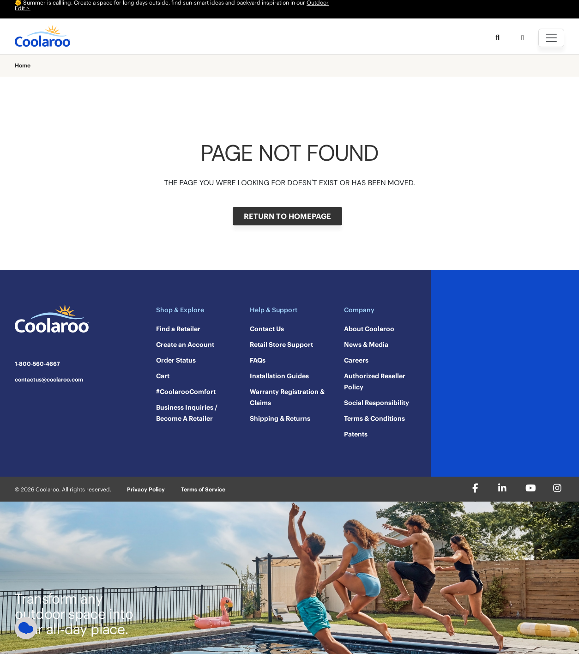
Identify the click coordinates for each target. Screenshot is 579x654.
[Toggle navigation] (551, 38)
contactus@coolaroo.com (49, 379)
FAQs (257, 360)
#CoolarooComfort (186, 392)
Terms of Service (203, 489)
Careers (356, 360)
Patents (356, 434)
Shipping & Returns (280, 418)
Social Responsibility (376, 403)
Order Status (176, 360)
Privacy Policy (146, 489)
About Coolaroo (369, 329)
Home (22, 65)
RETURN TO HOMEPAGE (287, 216)
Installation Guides (279, 376)
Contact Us (267, 329)
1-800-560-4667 (37, 364)
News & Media (366, 344)
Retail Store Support (281, 344)
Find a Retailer (178, 329)
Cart (162, 376)
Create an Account (185, 344)
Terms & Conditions (374, 418)
